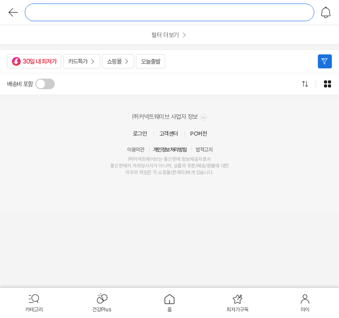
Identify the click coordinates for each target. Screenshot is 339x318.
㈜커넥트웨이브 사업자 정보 (169, 117)
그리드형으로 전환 (327, 84)
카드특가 (77, 61)
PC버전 (198, 133)
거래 (136, 166)
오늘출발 (150, 61)
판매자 (178, 172)
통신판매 (118, 166)
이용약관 (135, 150)
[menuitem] (34, 303)
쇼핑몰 (114, 61)
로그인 (140, 133)
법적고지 (204, 150)
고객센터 (168, 133)
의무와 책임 (136, 172)
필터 (325, 61)
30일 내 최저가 (34, 61)
